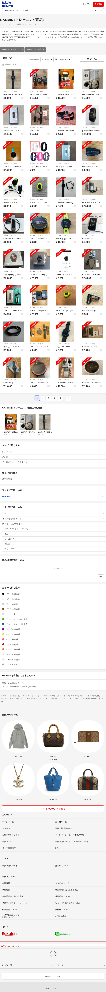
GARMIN (53, 496)
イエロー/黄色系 (53, 634)
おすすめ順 (46, 59)
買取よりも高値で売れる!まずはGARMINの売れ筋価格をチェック (53, 685)
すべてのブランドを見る (53, 809)
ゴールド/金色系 (53, 659)
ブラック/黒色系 (53, 594)
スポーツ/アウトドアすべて (54, 529)
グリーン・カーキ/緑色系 (53, 619)
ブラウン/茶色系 (53, 609)
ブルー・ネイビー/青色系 (53, 624)
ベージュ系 (53, 614)
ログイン (86, 4)
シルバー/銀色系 (53, 654)
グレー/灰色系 (53, 604)
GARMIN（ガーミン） (12, 49)
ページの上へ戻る (53, 976)
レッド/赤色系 (53, 644)
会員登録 (98, 4)
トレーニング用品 (35, 49)
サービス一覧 (6, 965)
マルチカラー (53, 664)
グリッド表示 (62, 59)
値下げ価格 (53, 479)
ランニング (54, 539)
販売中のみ (33, 59)
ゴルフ (54, 534)
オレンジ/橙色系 (53, 649)
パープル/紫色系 (53, 629)
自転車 (54, 544)
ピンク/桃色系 (53, 639)
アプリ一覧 (58, 965)
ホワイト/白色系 (53, 599)
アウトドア (54, 549)
